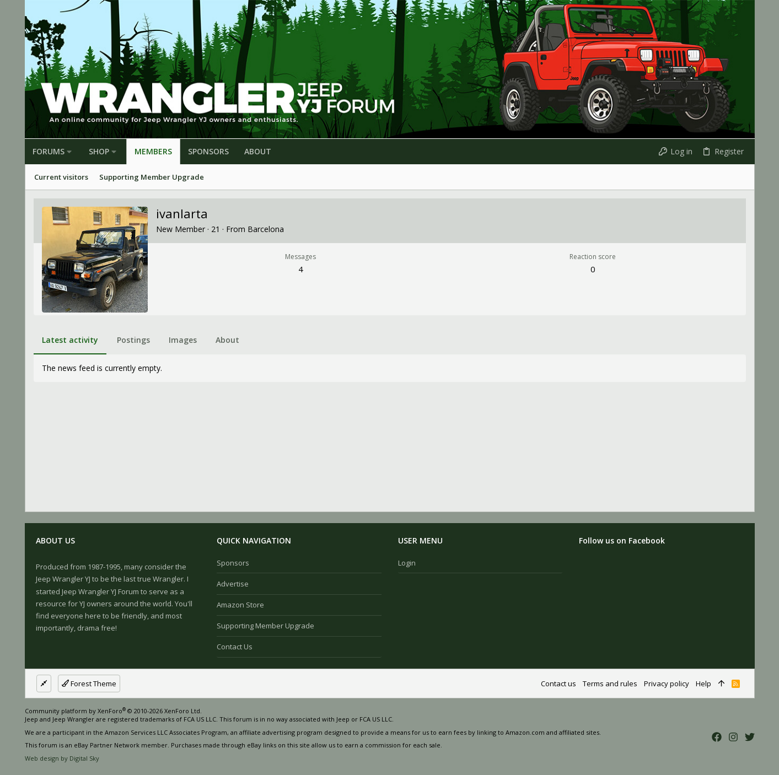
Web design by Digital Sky (62, 758)
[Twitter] (750, 736)
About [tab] (227, 340)
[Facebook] (717, 736)
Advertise (233, 584)
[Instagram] (733, 736)
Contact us (234, 647)
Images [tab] (183, 340)
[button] (69, 151)
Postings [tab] (133, 340)
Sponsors (233, 563)
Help (703, 683)
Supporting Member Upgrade (265, 626)
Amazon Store (240, 605)
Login (407, 563)
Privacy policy (666, 683)
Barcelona (266, 229)
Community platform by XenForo (113, 711)
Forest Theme (89, 683)
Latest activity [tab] (70, 340)
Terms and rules (610, 683)
